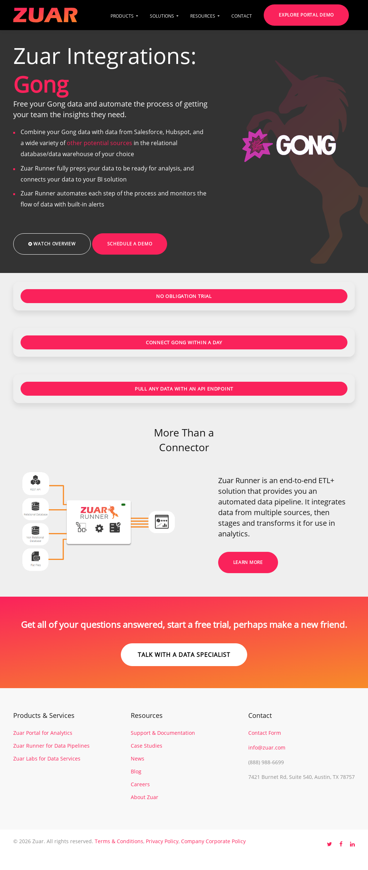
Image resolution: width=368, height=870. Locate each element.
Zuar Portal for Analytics (42, 732)
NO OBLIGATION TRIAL (184, 296)
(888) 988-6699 (266, 762)
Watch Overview (52, 244)
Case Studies (146, 745)
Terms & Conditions (119, 841)
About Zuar (144, 797)
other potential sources (99, 143)
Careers (140, 784)
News (137, 758)
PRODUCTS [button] (123, 16)
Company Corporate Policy (213, 841)
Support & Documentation (163, 732)
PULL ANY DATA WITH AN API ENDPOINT (184, 388)
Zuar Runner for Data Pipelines (51, 745)
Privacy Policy (162, 841)
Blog (136, 771)
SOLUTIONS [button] (162, 16)
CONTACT (241, 16)
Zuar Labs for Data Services (46, 758)
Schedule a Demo (129, 244)
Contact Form (264, 732)
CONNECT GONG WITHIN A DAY (184, 342)
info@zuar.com (266, 747)
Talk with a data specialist (184, 655)
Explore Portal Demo (306, 15)
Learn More (248, 562)
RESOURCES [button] (203, 16)
